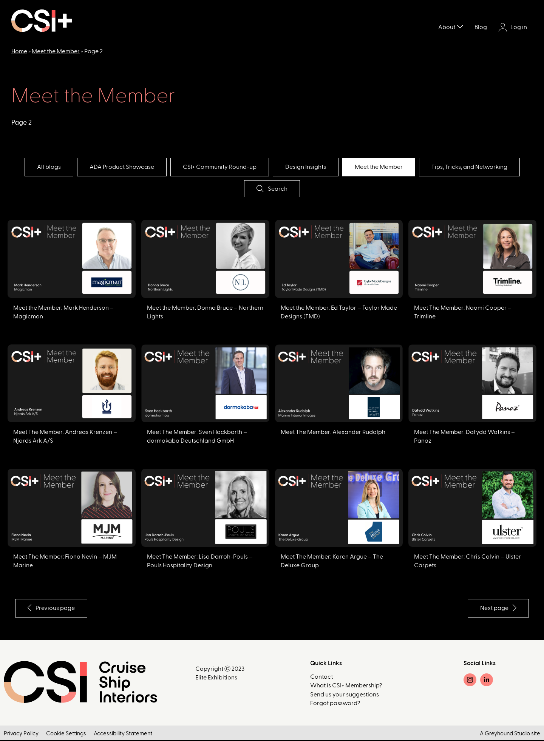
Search (272, 188)
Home (19, 51)
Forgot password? (335, 704)
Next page (497, 608)
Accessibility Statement (123, 734)
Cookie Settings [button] (66, 734)
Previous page (52, 608)
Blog (480, 27)
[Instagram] (470, 680)
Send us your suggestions (344, 695)
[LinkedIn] (486, 680)
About (446, 27)
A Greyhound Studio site (510, 734)
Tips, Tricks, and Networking (477, 167)
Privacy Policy (21, 734)
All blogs (41, 167)
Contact (321, 677)
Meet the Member (56, 51)
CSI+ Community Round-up (218, 167)
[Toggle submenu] (460, 26)
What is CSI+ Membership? (346, 686)
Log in (512, 27)
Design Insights (307, 167)
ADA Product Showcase (117, 167)
